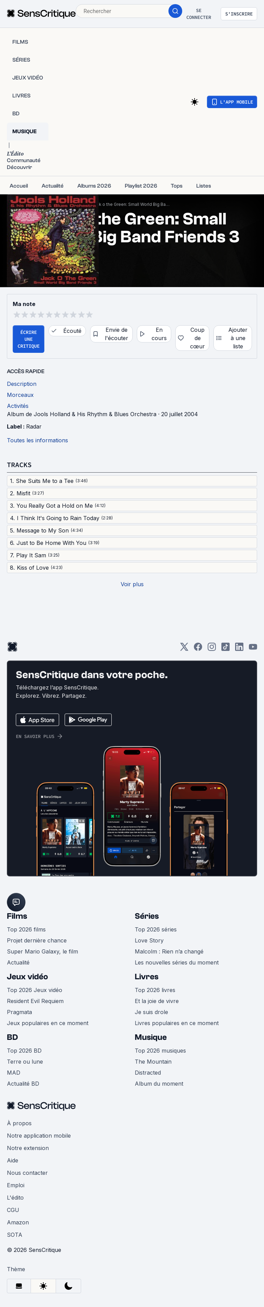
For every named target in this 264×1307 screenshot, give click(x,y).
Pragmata (19, 1012)
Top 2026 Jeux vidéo (34, 990)
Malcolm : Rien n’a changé (169, 951)
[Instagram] (212, 649)
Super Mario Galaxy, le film (42, 951)
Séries (147, 916)
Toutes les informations (37, 440)
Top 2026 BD (24, 1050)
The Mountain (153, 1061)
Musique (151, 1037)
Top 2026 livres (155, 990)
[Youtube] (253, 649)
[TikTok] (225, 649)
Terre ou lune (25, 1061)
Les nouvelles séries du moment (177, 962)
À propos (19, 1123)
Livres (146, 976)
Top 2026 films (26, 929)
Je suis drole (151, 1012)
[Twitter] (184, 649)
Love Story (149, 940)
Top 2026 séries (156, 929)
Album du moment (159, 1083)
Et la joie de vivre (157, 1001)
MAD (13, 1072)
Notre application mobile (39, 1135)
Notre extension (28, 1148)
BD (12, 1037)
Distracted (148, 1072)
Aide (12, 1160)
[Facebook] (198, 649)
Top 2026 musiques (160, 1050)
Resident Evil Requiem (35, 1001)
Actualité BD (23, 1083)
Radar (34, 426)
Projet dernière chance (37, 940)
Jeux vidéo (27, 976)
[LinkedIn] (239, 649)
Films (17, 916)
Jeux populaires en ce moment (47, 1023)
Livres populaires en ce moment (177, 1023)
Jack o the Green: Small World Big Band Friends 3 (131, 204)
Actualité (18, 962)
